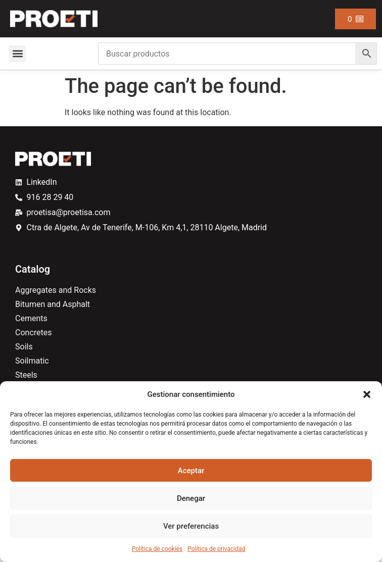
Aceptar (191, 470)
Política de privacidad (216, 548)
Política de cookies (157, 548)
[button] (367, 394)
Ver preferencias (191, 526)
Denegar (191, 498)
